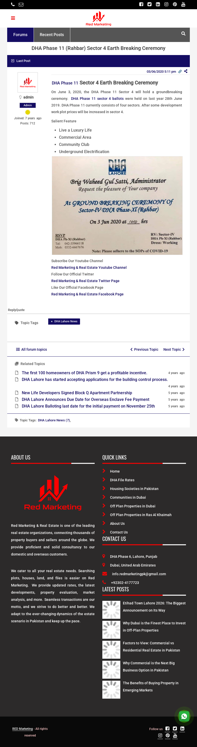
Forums (20, 34)
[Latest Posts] (111, 609)
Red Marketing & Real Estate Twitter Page (85, 281)
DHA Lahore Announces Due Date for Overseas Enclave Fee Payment (85, 399)
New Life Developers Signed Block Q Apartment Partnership (77, 392)
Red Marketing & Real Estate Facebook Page (87, 294)
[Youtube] (183, 4)
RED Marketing (22, 729)
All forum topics (31, 349)
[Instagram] (166, 4)
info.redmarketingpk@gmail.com (134, 574)
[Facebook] (141, 4)
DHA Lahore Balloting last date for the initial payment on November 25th (88, 406)
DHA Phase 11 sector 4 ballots (97, 99)
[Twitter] (149, 4)
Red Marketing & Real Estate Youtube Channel (89, 267)
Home (111, 471)
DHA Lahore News (65, 321)
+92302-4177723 (120, 583)
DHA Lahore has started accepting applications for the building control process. (95, 379)
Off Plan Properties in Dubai (128, 506)
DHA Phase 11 (65, 83)
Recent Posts (52, 34)
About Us (113, 523)
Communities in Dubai (124, 497)
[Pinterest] (175, 4)
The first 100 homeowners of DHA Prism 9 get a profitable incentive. (84, 372)
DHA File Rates (118, 480)
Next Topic (174, 349)
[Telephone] (13, 4)
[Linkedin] (158, 4)
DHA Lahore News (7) (54, 420)
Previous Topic (144, 349)
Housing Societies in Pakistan (130, 489)
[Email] (21, 4)
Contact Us (115, 532)
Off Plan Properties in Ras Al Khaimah (137, 515)
